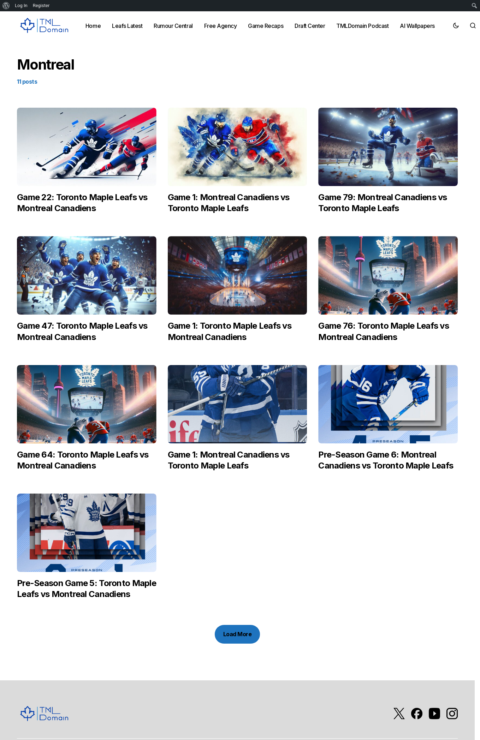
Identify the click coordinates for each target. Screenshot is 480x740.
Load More (237, 634)
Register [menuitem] (41, 5)
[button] (456, 25)
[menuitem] (6, 5)
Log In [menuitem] (21, 5)
